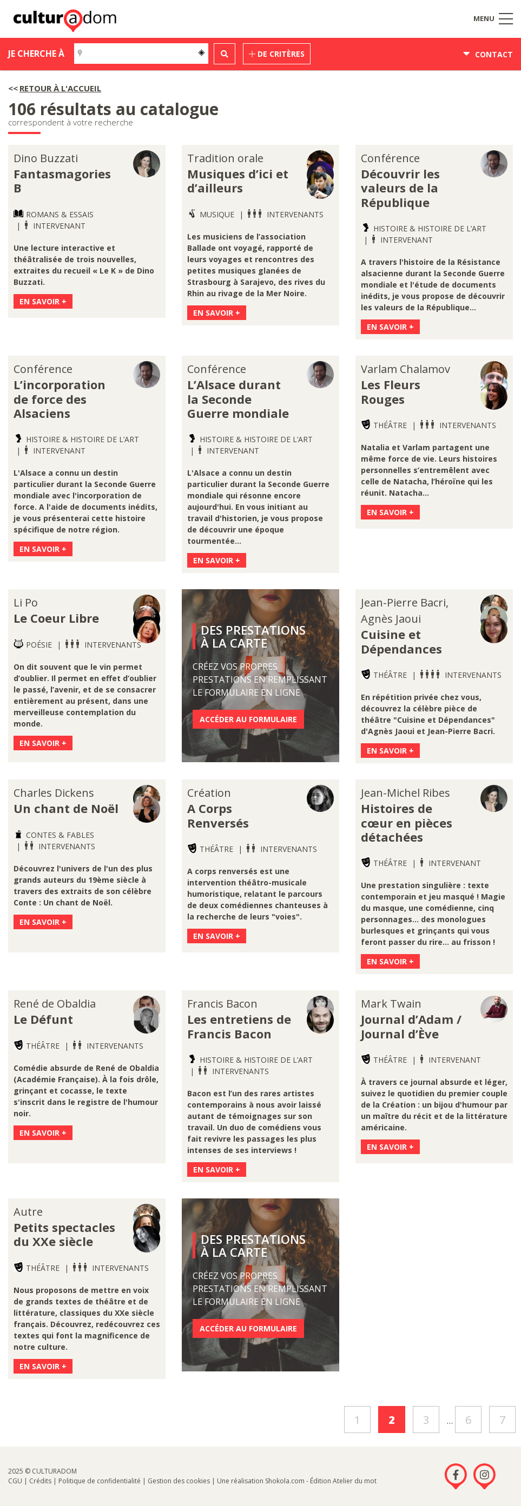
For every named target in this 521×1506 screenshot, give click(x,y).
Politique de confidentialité (99, 1480)
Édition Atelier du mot (343, 1480)
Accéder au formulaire (248, 719)
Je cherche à (36, 53)
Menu (493, 18)
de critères (277, 54)
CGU (15, 1480)
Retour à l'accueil (60, 88)
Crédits (40, 1480)
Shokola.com (285, 1480)
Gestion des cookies (179, 1480)
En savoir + (43, 301)
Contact (488, 54)
